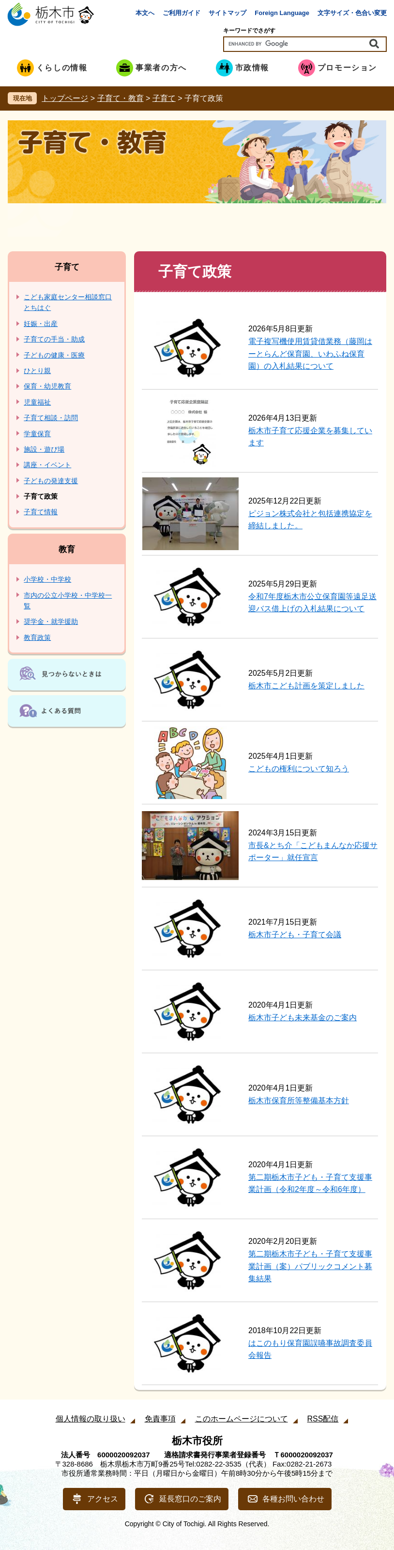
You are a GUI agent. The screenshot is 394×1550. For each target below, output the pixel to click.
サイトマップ (227, 12)
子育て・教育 (120, 98)
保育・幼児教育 (47, 386)
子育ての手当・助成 (54, 339)
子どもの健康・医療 (54, 355)
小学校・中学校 (47, 579)
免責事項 (160, 1419)
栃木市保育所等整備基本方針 (298, 1100)
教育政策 (37, 637)
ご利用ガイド (181, 12)
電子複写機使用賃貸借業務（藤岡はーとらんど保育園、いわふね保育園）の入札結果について (310, 353)
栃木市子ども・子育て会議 (294, 934)
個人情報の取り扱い (90, 1419)
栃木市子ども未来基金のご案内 (302, 1017)
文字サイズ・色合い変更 (352, 12)
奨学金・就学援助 (51, 621)
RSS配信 (323, 1419)
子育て (164, 98)
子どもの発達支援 (51, 481)
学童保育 (37, 434)
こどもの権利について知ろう (298, 769)
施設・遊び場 (44, 449)
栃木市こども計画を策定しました (306, 686)
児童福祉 (37, 402)
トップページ (65, 98)
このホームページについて (241, 1419)
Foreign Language (282, 12)
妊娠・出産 (41, 323)
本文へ (145, 12)
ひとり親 (37, 371)
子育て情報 (41, 512)
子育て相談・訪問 (51, 418)
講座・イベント (47, 465)
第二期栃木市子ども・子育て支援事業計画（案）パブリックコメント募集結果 (310, 1266)
